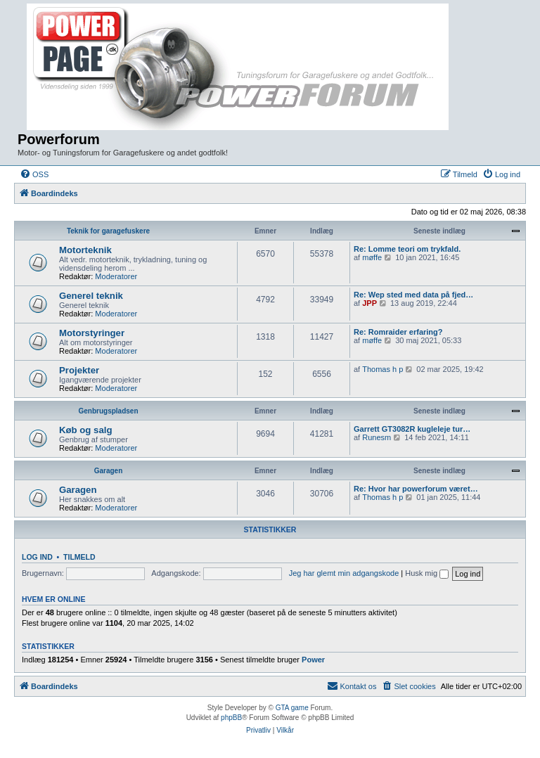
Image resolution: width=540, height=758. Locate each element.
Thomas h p (382, 369)
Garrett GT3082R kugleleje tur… (412, 429)
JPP (369, 303)
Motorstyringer (91, 333)
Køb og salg (85, 430)
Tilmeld (79, 557)
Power (313, 659)
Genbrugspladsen (108, 411)
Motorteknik (85, 250)
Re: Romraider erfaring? (398, 332)
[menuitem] (34, 174)
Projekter (79, 370)
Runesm (376, 437)
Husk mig (427, 573)
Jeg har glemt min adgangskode (344, 573)
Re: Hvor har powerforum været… (416, 488)
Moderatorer (116, 276)
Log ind (37, 557)
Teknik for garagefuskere (108, 231)
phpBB (231, 717)
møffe (372, 257)
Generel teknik (91, 295)
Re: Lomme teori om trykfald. (407, 249)
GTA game (292, 708)
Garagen (108, 471)
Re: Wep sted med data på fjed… (413, 294)
